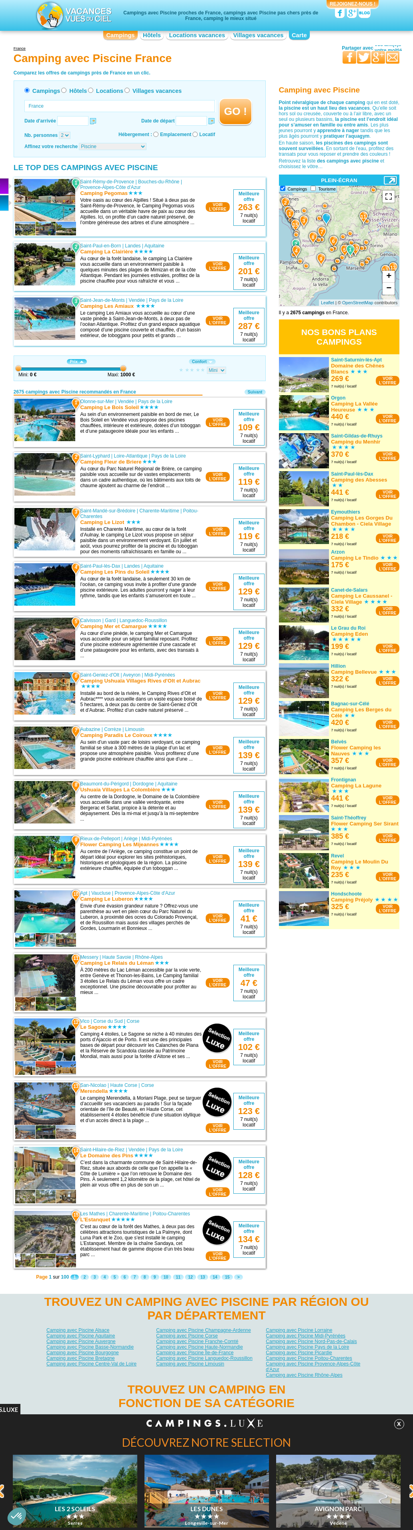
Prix (77, 361)
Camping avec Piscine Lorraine (299, 1330)
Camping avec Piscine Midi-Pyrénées (305, 1336)
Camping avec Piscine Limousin (190, 1364)
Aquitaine (154, 246)
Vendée (137, 300)
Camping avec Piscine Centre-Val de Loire (91, 1364)
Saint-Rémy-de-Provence (107, 182)
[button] (16, 1516)
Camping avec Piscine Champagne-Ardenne (203, 1330)
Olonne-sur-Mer (97, 401)
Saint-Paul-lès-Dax (100, 566)
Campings (120, 35)
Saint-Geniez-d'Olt (99, 675)
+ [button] (388, 277)
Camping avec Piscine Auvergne (81, 1341)
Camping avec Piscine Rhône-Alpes (304, 1375)
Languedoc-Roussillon (143, 620)
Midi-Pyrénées (159, 675)
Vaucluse (100, 893)
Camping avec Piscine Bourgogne (82, 1352)
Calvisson (90, 620)
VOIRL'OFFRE (217, 207)
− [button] (388, 289)
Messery (89, 957)
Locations (109, 91)
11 (178, 1277)
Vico (84, 1021)
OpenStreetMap (357, 302)
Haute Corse (123, 1085)
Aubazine (90, 729)
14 (215, 1277)
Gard (110, 620)
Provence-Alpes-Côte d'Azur (110, 187)
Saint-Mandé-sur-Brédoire (107, 511)
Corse (133, 1021)
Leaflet (327, 302)
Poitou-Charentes (171, 1214)
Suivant (255, 392)
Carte (299, 35)
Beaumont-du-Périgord (104, 784)
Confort (202, 361)
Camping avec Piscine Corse (187, 1336)
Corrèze (112, 729)
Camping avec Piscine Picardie (299, 1352)
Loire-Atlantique (130, 456)
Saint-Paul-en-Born (100, 246)
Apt (83, 893)
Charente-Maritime (159, 511)
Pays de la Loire (166, 300)
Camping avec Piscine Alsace (77, 1330)
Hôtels (152, 35)
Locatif (207, 134)
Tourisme (327, 189)
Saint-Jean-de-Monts (102, 300)
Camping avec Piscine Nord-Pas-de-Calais (311, 1341)
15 (227, 1277)
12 (190, 1277)
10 (166, 1277)
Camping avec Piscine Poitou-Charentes (309, 1358)
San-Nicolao (93, 1085)
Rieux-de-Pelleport (100, 838)
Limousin (134, 729)
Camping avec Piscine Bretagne (80, 1358)
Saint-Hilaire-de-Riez (102, 1150)
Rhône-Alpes (148, 957)
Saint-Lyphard (95, 456)
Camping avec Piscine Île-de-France (194, 1352)
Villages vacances (258, 35)
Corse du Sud (107, 1021)
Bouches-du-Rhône (158, 182)
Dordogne (143, 784)
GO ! (235, 111)
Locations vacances (197, 35)
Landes (132, 246)
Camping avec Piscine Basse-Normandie (90, 1347)
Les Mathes (92, 1214)
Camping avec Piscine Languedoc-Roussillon (204, 1358)
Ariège (131, 838)
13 (202, 1277)
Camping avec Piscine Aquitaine (80, 1336)
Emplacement (175, 134)
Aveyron (131, 675)
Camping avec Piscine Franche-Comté (197, 1341)
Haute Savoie (116, 957)
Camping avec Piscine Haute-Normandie (199, 1347)
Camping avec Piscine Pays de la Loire (307, 1347)
